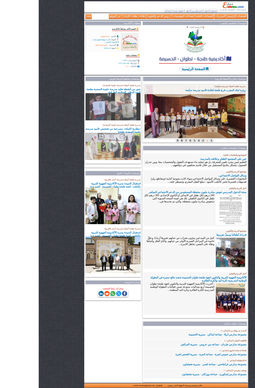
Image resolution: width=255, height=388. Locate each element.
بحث (49, 16)
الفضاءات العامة (165, 16)
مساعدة (129, 11)
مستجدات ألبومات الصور (89, 173)
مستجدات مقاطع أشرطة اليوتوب (85, 79)
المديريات (181, 16)
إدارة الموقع (66, 36)
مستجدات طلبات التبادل (196, 324)
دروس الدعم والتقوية (120, 16)
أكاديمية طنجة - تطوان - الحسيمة (156, 58)
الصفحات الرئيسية (198, 16)
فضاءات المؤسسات (144, 16)
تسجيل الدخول (172, 11)
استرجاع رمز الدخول (155, 11)
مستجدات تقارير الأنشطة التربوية (192, 79)
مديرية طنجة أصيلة (63, 45)
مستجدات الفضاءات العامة (194, 148)
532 (88, 66)
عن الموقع (76, 16)
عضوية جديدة (139, 11)
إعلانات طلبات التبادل (95, 16)
